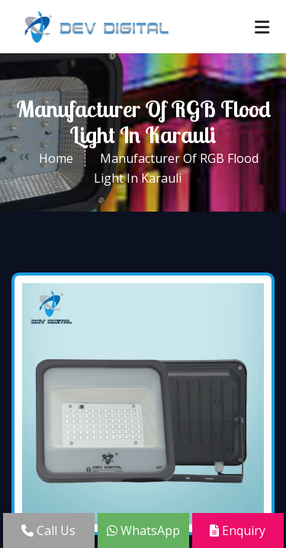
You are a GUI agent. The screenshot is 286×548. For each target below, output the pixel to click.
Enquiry (237, 530)
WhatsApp (143, 530)
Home (56, 158)
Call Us (48, 530)
